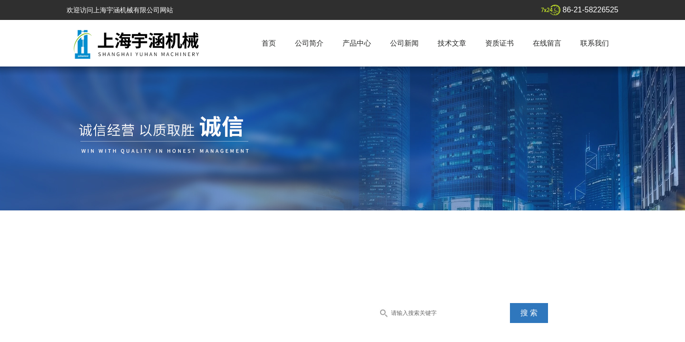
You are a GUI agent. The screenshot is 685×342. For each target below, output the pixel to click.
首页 (269, 43)
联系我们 (594, 43)
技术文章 (452, 43)
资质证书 (499, 43)
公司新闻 (404, 43)
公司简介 (309, 43)
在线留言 (547, 43)
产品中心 (356, 43)
